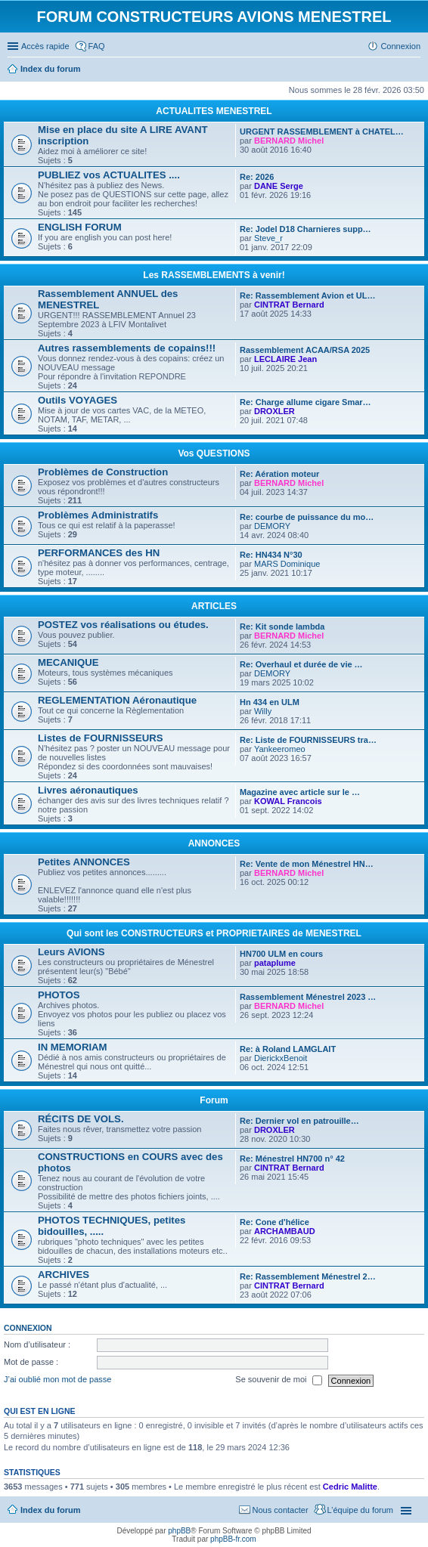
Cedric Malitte (350, 1486)
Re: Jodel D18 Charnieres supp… (305, 229)
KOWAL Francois (288, 801)
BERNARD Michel (289, 140)
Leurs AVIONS (71, 952)
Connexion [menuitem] (400, 46)
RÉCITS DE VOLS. (81, 1119)
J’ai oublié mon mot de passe (57, 1380)
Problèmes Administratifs (98, 515)
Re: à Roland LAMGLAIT (288, 1049)
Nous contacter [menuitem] (281, 1510)
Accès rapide (45, 46)
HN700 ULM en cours (281, 953)
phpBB (179, 1531)
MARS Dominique (287, 563)
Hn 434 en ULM (269, 702)
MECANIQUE (68, 662)
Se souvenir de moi (278, 1380)
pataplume (275, 962)
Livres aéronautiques (88, 790)
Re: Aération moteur (279, 473)
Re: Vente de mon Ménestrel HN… (307, 863)
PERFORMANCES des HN (99, 552)
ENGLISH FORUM (80, 227)
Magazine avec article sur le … (300, 792)
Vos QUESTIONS (214, 453)
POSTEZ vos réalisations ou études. (123, 624)
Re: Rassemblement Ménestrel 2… (308, 1276)
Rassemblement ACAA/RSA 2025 (305, 349)
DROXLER (274, 411)
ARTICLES (214, 606)
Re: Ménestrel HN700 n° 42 (292, 1158)
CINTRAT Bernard (289, 304)
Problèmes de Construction (103, 472)
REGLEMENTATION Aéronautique (117, 700)
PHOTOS (58, 995)
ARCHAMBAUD (284, 1231)
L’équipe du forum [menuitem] (360, 1510)
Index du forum (50, 1510)
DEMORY (272, 526)
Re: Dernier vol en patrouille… (299, 1120)
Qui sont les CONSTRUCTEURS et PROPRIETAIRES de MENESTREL (214, 933)
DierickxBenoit (280, 1058)
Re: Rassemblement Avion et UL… (308, 295)
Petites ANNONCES (84, 862)
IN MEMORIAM (72, 1047)
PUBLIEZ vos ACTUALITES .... (109, 175)
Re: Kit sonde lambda (282, 626)
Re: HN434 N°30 (271, 554)
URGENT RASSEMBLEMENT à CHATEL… (322, 131)
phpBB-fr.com (233, 1539)
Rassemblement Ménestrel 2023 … (308, 996)
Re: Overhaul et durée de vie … (301, 664)
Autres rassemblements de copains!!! (127, 348)
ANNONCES (214, 843)
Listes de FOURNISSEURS (100, 738)
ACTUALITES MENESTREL (213, 111)
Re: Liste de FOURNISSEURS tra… (308, 739)
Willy (262, 711)
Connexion (28, 1327)
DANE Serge (278, 185)
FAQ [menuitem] (96, 46)
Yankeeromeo (279, 748)
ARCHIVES (63, 1274)
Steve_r (268, 238)
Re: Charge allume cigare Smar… (305, 402)
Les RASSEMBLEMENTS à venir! (213, 275)
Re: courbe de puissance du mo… (307, 516)
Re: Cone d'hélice (274, 1222)
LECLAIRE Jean (285, 359)
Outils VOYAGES (77, 400)
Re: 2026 (257, 176)
